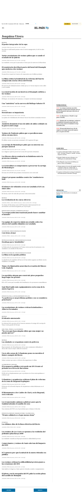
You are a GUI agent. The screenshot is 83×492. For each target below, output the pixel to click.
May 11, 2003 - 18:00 (20, 235)
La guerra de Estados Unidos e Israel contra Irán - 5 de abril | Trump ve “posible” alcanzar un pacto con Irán (69, 153)
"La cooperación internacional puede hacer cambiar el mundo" (23, 213)
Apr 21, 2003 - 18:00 (20, 291)
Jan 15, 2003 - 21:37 (20, 466)
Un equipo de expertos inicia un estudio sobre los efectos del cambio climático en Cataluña (22, 223)
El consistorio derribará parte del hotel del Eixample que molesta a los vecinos (24, 68)
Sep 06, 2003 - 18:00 (20, 138)
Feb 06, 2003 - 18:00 (15, 427)
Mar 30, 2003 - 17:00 (20, 335)
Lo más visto (60, 148)
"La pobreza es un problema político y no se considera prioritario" (24, 299)
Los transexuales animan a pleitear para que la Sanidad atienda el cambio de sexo (21, 403)
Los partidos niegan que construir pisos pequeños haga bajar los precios (23, 276)
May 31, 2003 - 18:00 (20, 217)
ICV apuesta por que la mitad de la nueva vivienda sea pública (24, 453)
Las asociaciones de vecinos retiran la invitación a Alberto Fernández (22, 308)
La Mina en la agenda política (14, 255)
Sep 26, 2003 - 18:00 (20, 83)
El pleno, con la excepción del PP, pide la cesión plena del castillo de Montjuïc (24, 474)
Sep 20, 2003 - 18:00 (20, 106)
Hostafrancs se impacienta (13, 113)
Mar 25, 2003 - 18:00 (20, 358)
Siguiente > (40, 490)
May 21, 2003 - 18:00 (20, 226)
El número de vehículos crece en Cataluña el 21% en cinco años (23, 188)
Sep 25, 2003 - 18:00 (20, 96)
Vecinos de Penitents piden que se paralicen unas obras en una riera (22, 134)
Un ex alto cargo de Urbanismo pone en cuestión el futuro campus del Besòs (23, 354)
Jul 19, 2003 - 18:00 (20, 161)
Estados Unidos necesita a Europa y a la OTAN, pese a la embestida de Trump (67, 158)
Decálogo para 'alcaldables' (13, 242)
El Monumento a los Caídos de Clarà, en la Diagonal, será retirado (23, 393)
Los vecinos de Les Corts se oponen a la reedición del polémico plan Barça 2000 (23, 433)
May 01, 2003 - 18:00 (20, 280)
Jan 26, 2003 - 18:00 (20, 448)
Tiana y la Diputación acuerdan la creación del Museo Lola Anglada (24, 267)
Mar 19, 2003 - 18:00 (20, 371)
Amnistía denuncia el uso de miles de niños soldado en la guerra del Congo (24, 125)
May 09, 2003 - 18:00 (20, 245)
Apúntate (59, 196)
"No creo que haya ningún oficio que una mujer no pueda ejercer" (23, 332)
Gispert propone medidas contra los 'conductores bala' (23, 178)
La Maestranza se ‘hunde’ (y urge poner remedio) (66, 116)
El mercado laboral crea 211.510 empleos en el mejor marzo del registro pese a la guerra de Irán (67, 130)
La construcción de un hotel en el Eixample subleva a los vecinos (24, 93)
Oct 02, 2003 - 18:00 (20, 72)
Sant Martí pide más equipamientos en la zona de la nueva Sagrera (23, 288)
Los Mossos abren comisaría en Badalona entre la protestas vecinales (22, 157)
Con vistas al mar (9, 233)
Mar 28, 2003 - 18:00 (20, 345)
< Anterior (8, 490)
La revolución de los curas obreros (16, 200)
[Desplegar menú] (3, 28)
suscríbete (67, 23)
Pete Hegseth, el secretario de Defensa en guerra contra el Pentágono (68, 162)
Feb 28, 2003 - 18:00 (20, 418)
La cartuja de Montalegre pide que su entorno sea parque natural (22, 146)
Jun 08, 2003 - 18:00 (31, 202)
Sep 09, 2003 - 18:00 (20, 128)
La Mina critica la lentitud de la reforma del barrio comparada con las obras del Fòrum (23, 80)
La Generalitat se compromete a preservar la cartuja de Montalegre (24, 167)
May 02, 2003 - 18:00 (20, 270)
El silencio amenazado (11, 318)
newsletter (60, 190)
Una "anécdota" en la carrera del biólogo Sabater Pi (23, 103)
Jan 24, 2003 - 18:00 (20, 457)
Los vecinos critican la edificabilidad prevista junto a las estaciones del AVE (23, 463)
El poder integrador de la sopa (14, 44)
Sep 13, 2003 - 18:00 (20, 115)
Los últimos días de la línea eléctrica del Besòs (21, 424)
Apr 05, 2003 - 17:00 (20, 312)
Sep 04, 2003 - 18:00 (20, 149)
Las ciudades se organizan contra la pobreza (20, 342)
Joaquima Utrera (12, 36)
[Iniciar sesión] (76, 24)
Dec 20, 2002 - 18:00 (20, 478)
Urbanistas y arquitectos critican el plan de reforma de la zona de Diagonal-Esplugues (23, 380)
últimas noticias (61, 105)
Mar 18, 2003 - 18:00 (20, 384)
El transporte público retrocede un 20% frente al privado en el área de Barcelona (22, 367)
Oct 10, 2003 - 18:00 (20, 60)
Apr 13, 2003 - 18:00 (20, 302)
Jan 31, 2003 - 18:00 (20, 436)
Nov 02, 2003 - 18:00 (20, 47)
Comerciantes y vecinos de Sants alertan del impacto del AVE (24, 444)
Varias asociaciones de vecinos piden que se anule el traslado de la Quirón (23, 56)
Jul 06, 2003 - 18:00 (20, 170)
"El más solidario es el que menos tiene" (18, 415)
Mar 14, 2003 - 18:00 (20, 406)
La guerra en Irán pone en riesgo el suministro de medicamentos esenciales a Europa (69, 172)
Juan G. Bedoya (14, 202)
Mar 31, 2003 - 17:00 (20, 321)
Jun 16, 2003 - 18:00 (20, 182)
